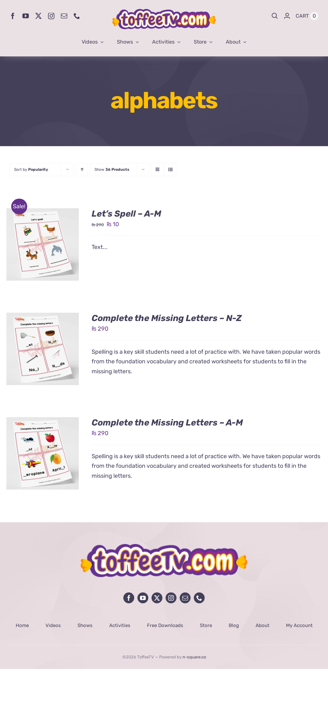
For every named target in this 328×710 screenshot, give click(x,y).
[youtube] (25, 16)
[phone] (77, 16)
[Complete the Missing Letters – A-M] (42, 421)
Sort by (31, 169)
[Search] (274, 16)
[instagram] (51, 16)
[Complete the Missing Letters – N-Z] (42, 317)
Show (111, 169)
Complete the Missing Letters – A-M (167, 422)
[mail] (64, 16)
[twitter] (38, 16)
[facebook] (13, 16)
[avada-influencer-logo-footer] (164, 546)
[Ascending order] (82, 169)
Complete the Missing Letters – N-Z (167, 318)
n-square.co (194, 657)
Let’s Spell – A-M (126, 214)
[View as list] (170, 169)
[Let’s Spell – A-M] (42, 213)
